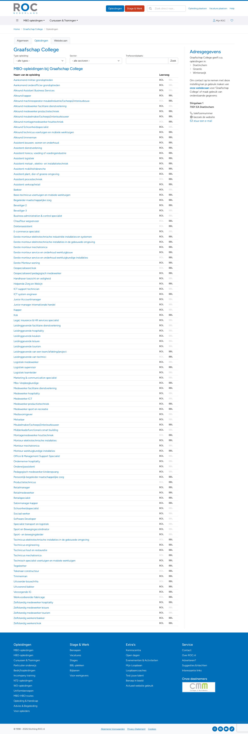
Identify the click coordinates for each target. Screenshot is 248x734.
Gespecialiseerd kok (25, 268)
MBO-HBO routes (23, 695)
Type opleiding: (21, 55)
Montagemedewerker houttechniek (33, 435)
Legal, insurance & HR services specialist (36, 320)
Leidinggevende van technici (30, 356)
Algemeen (22, 40)
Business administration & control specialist (38, 215)
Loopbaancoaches (136, 670)
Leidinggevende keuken (27, 335)
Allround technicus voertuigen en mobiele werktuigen (44, 132)
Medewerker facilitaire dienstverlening (35, 388)
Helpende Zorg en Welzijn (28, 283)
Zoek (173, 60)
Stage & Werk (134, 8)
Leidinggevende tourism (27, 346)
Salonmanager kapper (26, 503)
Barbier (18, 189)
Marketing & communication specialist (35, 377)
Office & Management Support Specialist (37, 456)
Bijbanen (75, 670)
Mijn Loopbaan (134, 665)
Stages (74, 660)
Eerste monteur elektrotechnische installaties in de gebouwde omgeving (54, 241)
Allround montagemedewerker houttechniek (38, 121)
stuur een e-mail (201, 120)
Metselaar (19, 419)
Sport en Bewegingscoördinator (31, 529)
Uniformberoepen (24, 690)
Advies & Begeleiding (25, 705)
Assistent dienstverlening (28, 147)
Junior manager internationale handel (34, 304)
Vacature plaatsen (218, 8)
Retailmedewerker (24, 492)
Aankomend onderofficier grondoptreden (37, 85)
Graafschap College (33, 29)
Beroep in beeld (134, 680)
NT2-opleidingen (23, 680)
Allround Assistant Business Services (34, 90)
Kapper (18, 309)
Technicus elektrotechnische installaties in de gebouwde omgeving (51, 539)
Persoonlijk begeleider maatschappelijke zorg (39, 477)
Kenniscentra (133, 650)
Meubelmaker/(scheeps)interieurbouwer (36, 424)
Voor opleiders (22, 710)
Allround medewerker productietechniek (36, 111)
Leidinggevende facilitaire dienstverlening (37, 325)
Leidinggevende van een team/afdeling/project (40, 351)
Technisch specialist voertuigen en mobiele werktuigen (44, 560)
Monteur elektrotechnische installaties (35, 440)
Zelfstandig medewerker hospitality (33, 602)
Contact (186, 650)
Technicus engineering (26, 544)
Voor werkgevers (79, 675)
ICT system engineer (25, 294)
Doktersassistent (23, 226)
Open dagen (133, 655)
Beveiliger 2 (20, 205)
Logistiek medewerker (26, 362)
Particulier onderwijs (25, 665)
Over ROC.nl (189, 655)
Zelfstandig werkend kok (27, 623)
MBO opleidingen (33, 20)
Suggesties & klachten (194, 665)
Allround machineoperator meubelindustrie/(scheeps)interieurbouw (51, 100)
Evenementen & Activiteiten (142, 660)
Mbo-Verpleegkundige (26, 382)
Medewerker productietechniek (31, 403)
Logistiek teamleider (25, 372)
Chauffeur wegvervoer (26, 221)
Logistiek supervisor (25, 367)
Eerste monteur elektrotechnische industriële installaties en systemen (53, 236)
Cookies (152, 729)
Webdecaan (60, 40)
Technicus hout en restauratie (30, 550)
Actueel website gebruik (139, 685)
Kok (16, 315)
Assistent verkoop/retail (27, 184)
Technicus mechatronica (27, 555)
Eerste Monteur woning (27, 262)
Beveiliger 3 (20, 210)
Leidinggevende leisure (27, 341)
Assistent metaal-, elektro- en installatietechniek (41, 163)
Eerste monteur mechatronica (30, 247)
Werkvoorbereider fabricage (29, 597)
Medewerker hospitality (27, 393)
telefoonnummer (201, 113)
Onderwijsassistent (24, 466)
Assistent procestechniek (28, 179)
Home (17, 29)
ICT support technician (26, 288)
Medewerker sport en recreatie (31, 409)
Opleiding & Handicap (26, 700)
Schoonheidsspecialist (26, 508)
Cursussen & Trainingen (63, 20)
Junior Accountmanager (27, 299)
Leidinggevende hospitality (29, 330)
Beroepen (75, 650)
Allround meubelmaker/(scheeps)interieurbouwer (41, 116)
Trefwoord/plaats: (134, 55)
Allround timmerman (25, 137)
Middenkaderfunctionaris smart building (36, 430)
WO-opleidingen (23, 685)
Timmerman (20, 576)
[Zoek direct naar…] (166, 8)
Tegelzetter (20, 565)
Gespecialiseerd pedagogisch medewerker (37, 273)
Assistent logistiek (24, 158)
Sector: (73, 55)
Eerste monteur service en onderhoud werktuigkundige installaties (51, 257)
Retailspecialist (22, 497)
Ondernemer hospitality (27, 461)
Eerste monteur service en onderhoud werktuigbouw (43, 252)
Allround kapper (22, 95)
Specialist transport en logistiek (31, 524)
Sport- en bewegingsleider (28, 534)
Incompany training (24, 675)
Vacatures (75, 655)
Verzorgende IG (22, 591)
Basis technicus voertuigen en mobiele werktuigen (42, 194)
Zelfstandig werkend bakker (29, 618)
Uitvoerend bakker (24, 586)
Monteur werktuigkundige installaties (34, 450)
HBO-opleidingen (23, 655)
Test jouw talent (135, 675)
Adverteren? (189, 660)
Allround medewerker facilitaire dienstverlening (40, 106)
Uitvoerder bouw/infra (26, 581)
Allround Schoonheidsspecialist (31, 127)
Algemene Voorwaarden (113, 729)
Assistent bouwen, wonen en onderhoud (36, 142)
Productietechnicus (25, 482)
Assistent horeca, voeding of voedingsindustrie (40, 153)
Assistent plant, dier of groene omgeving (36, 174)
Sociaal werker (22, 513)
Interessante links (192, 670)
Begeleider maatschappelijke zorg (32, 200)
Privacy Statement (136, 729)
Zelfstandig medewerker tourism (32, 612)
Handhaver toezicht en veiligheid (32, 278)
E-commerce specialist (27, 231)
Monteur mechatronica (26, 445)
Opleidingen (115, 8)
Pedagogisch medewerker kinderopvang (36, 471)
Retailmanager (22, 487)
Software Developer (25, 518)
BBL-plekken (77, 665)
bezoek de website (202, 117)
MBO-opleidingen (23, 650)
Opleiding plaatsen (197, 8)
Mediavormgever (23, 414)
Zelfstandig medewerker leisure (31, 607)
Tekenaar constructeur (26, 571)
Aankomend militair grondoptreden (33, 80)
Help (232, 8)
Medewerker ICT (23, 398)
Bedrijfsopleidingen (24, 670)
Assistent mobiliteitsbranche (30, 168)
